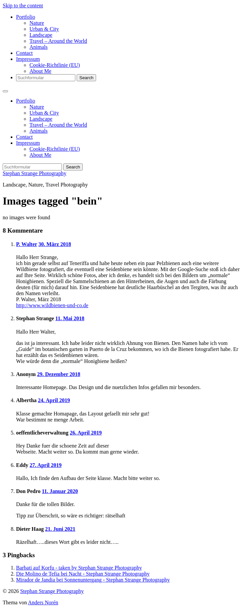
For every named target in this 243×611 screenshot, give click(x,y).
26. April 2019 (86, 433)
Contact (24, 53)
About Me (40, 71)
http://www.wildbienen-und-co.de (52, 305)
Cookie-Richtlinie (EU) (54, 65)
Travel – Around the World (58, 41)
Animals (38, 47)
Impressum (28, 59)
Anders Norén (43, 602)
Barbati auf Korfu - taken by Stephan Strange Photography (79, 568)
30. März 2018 (54, 244)
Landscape (40, 35)
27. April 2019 (45, 465)
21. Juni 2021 (60, 529)
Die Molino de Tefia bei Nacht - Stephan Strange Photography (83, 574)
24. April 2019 (54, 400)
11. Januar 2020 (60, 491)
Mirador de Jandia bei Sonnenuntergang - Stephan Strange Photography (93, 580)
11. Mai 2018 (69, 318)
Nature (36, 23)
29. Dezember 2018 (58, 374)
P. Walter (26, 244)
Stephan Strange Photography (34, 173)
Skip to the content (23, 5)
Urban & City (44, 29)
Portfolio (25, 17)
